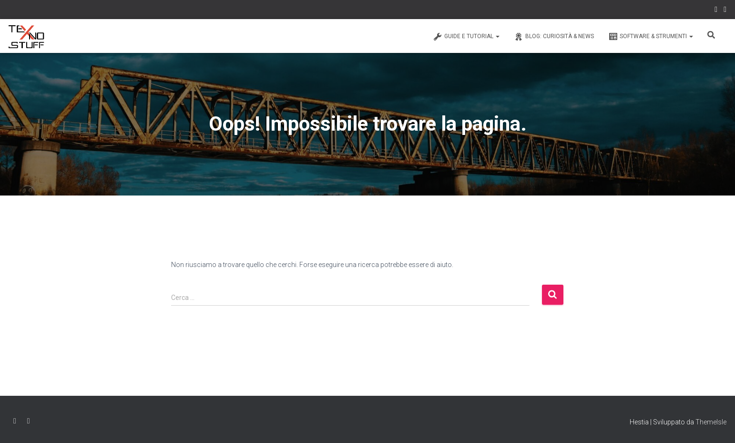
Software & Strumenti (650, 36)
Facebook (716, 10)
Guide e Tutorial (466, 36)
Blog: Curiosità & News (554, 36)
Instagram (725, 10)
